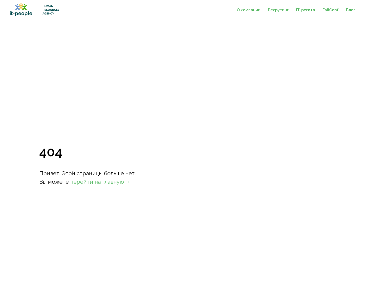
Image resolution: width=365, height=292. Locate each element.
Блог (350, 10)
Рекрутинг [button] (278, 10)
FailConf (330, 10)
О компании (248, 10)
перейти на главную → (100, 182)
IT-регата (305, 10)
